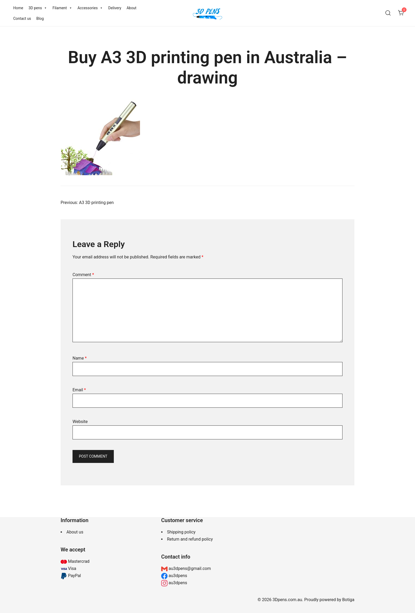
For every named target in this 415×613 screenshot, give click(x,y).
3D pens (38, 8)
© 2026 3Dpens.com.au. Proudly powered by (300, 599)
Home (18, 8)
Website (80, 421)
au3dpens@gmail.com (189, 568)
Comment (83, 274)
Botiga (348, 599)
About (131, 8)
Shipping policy (181, 532)
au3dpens (177, 575)
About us (74, 532)
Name (80, 358)
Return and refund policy (190, 539)
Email (79, 389)
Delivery (114, 8)
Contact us (22, 18)
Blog (40, 18)
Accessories (90, 8)
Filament (62, 8)
